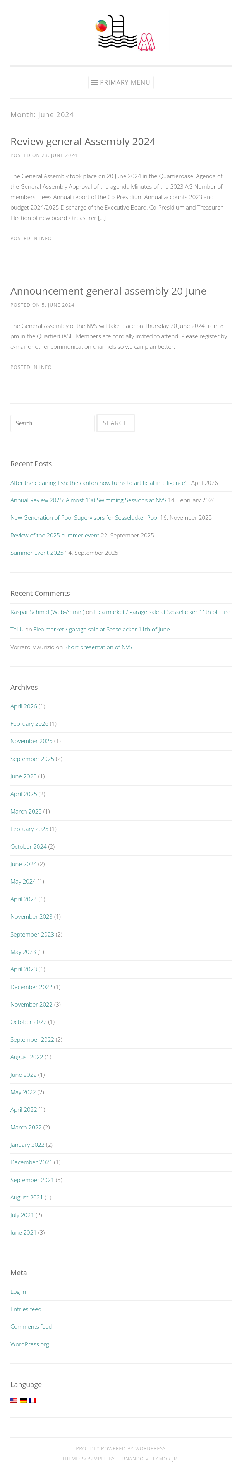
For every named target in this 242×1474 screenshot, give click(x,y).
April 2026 (23, 706)
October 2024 (28, 846)
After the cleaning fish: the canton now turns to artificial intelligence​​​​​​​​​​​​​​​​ (97, 482)
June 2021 (23, 1232)
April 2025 (23, 794)
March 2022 (26, 1127)
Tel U (17, 629)
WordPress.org (29, 1344)
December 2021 (31, 1162)
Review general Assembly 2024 (83, 141)
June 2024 (23, 864)
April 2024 (23, 899)
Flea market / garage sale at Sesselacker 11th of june (162, 612)
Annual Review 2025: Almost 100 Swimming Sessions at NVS (88, 500)
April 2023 (23, 969)
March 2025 (26, 811)
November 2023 (31, 916)
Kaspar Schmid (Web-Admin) (47, 612)
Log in (18, 1291)
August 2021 (26, 1197)
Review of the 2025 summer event (54, 535)
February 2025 (29, 829)
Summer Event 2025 (37, 552)
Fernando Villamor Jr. (147, 1458)
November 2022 (31, 1004)
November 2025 (31, 741)
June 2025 (23, 776)
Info (45, 238)
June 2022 (23, 1074)
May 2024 (23, 881)
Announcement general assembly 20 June (108, 291)
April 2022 (23, 1109)
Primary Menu (125, 82)
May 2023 (23, 951)
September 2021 (32, 1180)
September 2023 (32, 934)
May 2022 (23, 1092)
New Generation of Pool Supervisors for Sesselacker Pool (84, 517)
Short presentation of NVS (98, 647)
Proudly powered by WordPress (121, 1448)
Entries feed (25, 1309)
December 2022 (31, 987)
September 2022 (32, 1039)
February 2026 (29, 723)
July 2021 (22, 1215)
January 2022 (27, 1144)
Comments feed (31, 1326)
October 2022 (28, 1021)
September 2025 (32, 759)
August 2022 (26, 1057)
